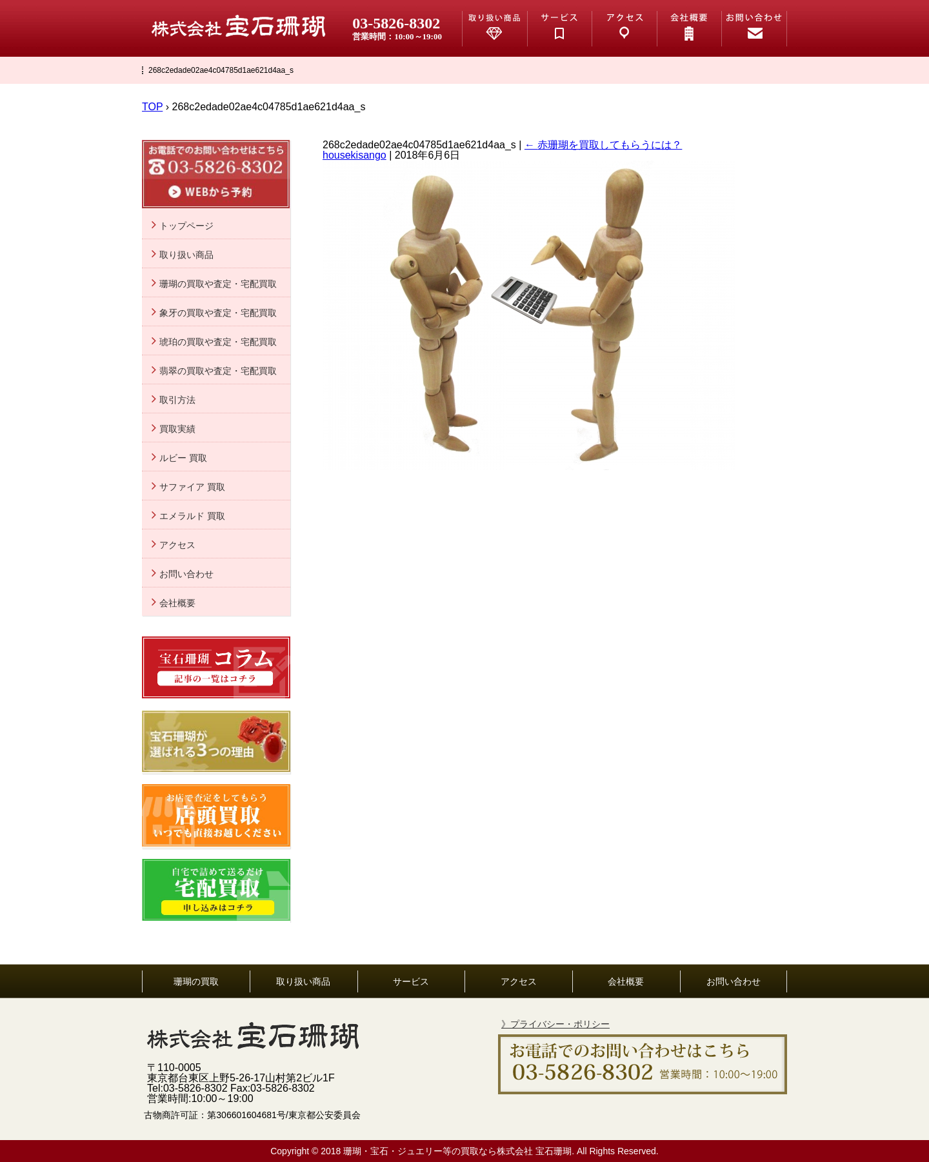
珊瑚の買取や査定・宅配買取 (218, 283)
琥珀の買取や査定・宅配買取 (218, 341)
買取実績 (177, 428)
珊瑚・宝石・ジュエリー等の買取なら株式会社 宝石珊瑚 (457, 1151)
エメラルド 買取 (192, 515)
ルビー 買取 (183, 457)
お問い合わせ (186, 573)
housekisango (354, 155)
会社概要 (177, 602)
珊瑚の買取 (196, 981)
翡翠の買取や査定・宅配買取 (218, 370)
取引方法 (177, 399)
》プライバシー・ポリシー (555, 1024)
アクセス (177, 544)
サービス (411, 981)
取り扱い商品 (186, 254)
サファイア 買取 (192, 486)
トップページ (186, 225)
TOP (152, 106)
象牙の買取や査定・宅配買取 (218, 312)
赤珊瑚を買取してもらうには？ (603, 144)
